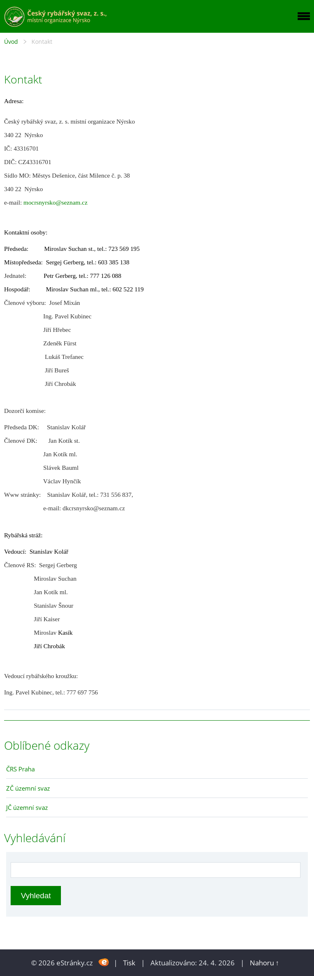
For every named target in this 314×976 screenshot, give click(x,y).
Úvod (11, 41)
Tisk (129, 962)
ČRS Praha (20, 769)
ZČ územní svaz (28, 788)
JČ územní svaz (27, 807)
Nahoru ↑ (264, 962)
